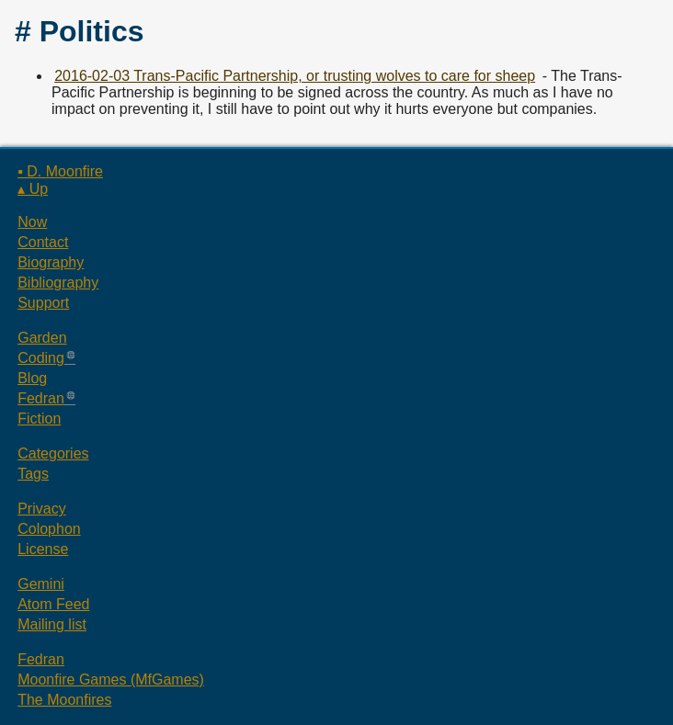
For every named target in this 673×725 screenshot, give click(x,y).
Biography (50, 262)
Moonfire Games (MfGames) (110, 679)
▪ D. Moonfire (60, 171)
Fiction (39, 418)
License (42, 549)
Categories (52, 453)
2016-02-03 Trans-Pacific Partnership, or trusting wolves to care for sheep (294, 76)
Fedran (40, 398)
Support (43, 303)
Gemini (40, 584)
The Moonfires (64, 700)
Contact (42, 242)
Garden (41, 338)
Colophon (49, 529)
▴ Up (32, 189)
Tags (33, 473)
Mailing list (51, 624)
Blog (32, 378)
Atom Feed (53, 604)
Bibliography (57, 282)
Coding (40, 358)
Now (32, 222)
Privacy (41, 508)
